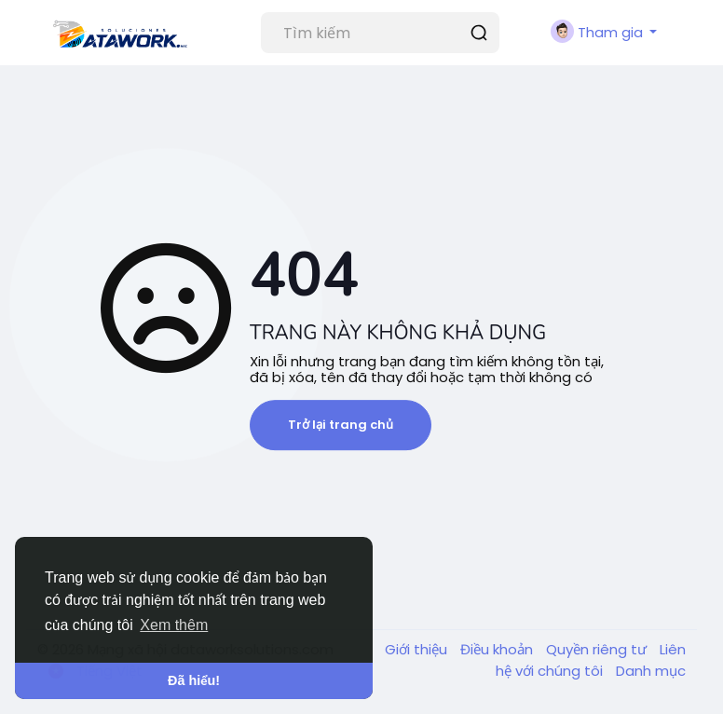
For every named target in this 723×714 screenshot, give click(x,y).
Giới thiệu (418, 649)
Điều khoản (498, 649)
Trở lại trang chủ (340, 424)
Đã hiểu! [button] (194, 680)
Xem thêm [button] (174, 625)
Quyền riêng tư (598, 649)
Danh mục (651, 670)
